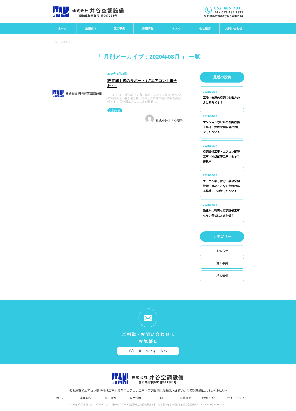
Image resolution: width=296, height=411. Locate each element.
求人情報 (222, 275)
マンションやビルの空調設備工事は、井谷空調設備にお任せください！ (221, 127)
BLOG (176, 28)
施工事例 (119, 28)
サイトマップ (235, 397)
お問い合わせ (233, 28)
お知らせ (114, 110)
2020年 (66, 42)
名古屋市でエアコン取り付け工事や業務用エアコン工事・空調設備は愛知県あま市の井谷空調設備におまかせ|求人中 (148, 380)
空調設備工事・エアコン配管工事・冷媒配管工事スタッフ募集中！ (221, 156)
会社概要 (205, 28)
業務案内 (90, 28)
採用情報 (147, 28)
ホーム (62, 28)
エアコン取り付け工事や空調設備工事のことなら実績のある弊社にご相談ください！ (221, 185)
